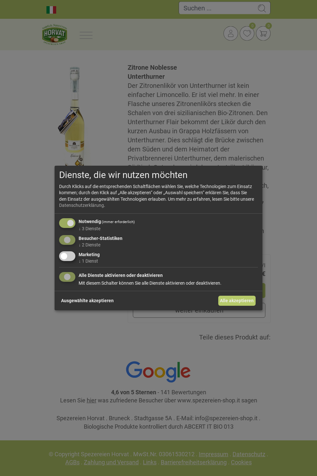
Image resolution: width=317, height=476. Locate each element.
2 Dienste (89, 244)
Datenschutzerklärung (81, 205)
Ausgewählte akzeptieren (87, 300)
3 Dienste (89, 228)
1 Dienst (88, 260)
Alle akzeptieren (237, 300)
